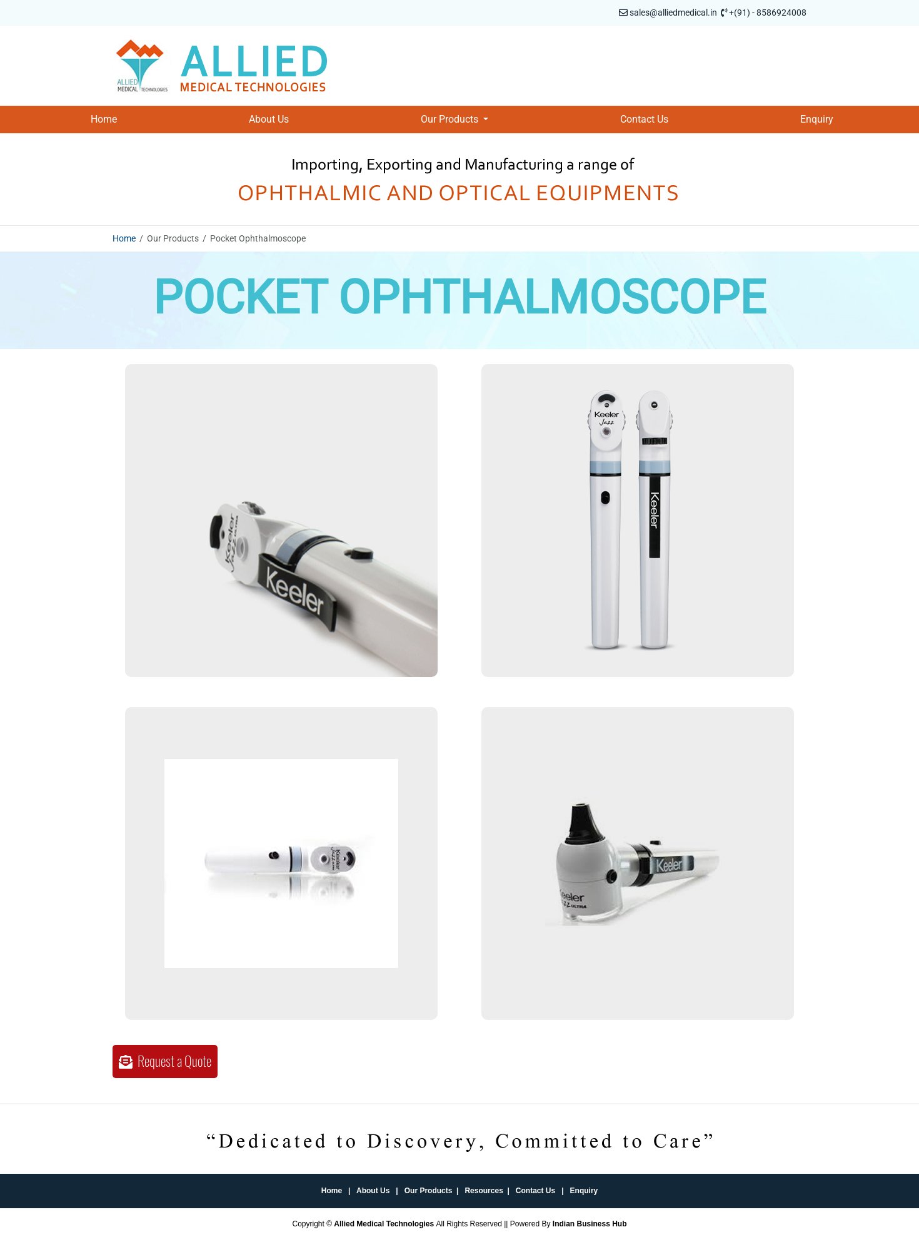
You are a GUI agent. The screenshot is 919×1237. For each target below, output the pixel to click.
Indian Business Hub (590, 1223)
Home (104, 119)
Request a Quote (165, 1061)
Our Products (428, 1190)
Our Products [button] (451, 119)
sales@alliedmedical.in (673, 13)
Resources (484, 1190)
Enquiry (816, 119)
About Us (269, 119)
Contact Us (644, 119)
